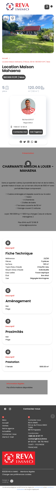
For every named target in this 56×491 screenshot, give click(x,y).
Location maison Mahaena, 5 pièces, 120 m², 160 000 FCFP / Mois (26, 62)
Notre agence (8, 428)
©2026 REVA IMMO (10, 471)
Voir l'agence (36, 132)
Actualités (6, 431)
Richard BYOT (28, 119)
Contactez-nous (9, 434)
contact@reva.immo (37, 439)
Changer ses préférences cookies (16, 474)
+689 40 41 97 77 (35, 436)
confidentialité (38, 487)
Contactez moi (20, 132)
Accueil (5, 58)
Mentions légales (27, 471)
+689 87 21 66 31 (20, 127)
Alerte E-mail (8, 437)
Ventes (5, 425)
